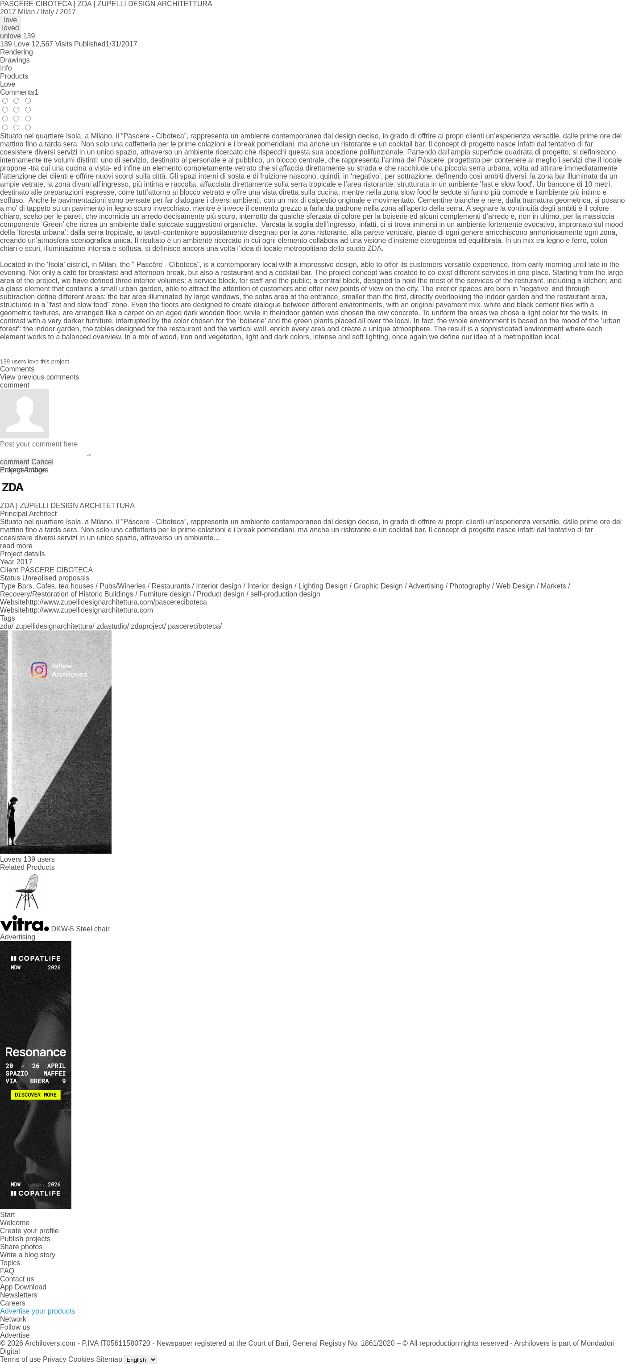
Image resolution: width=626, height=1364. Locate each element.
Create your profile (29, 1231)
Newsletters (18, 1295)
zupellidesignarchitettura (54, 626)
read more (16, 546)
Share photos (21, 1247)
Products (14, 76)
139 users (38, 859)
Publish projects (25, 1239)
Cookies (81, 1359)
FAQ (7, 1271)
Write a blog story (27, 1255)
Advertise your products (37, 1311)
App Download (23, 1287)
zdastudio (111, 626)
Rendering (16, 52)
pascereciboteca (194, 626)
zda (6, 626)
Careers (12, 1303)
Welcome (14, 1222)
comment (14, 462)
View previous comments (39, 377)
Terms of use (20, 1359)
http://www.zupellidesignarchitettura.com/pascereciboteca (116, 602)
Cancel (42, 462)
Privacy (54, 1359)
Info (6, 68)
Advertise (15, 1335)
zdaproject (147, 626)
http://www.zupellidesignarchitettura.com (89, 610)
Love (8, 84)
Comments (19, 92)
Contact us (17, 1279)
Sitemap (109, 1359)
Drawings (15, 60)
